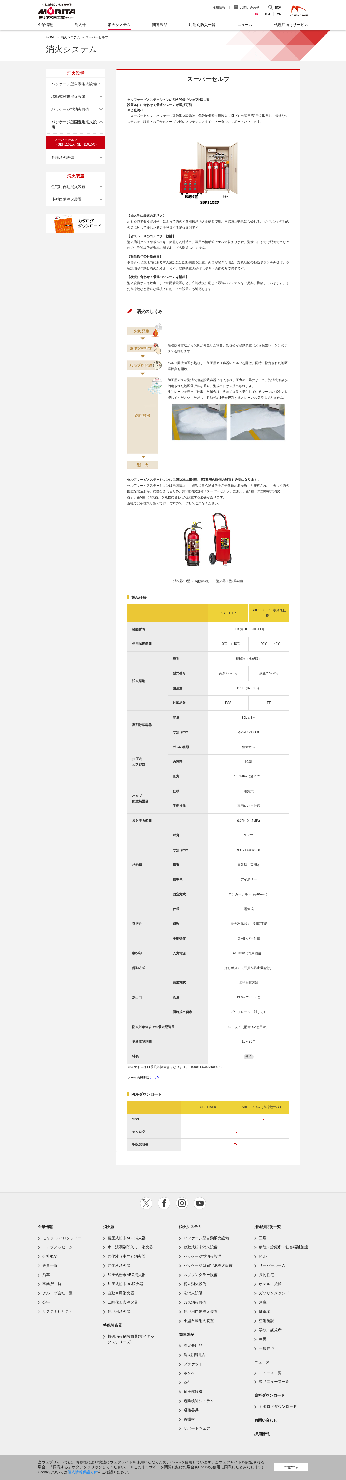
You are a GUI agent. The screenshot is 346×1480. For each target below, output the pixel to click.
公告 (46, 1302)
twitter (146, 1203)
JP (256, 14)
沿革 (46, 1275)
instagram (182, 1203)
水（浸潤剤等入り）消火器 (130, 1247)
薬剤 (187, 1382)
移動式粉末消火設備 (68, 96)
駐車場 (264, 1311)
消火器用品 (193, 1345)
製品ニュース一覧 (274, 1381)
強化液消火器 (119, 1265)
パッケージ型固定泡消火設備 (74, 124)
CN (279, 14)
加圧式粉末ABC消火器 (127, 1275)
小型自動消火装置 (66, 199)
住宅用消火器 (119, 1311)
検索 (278, 7)
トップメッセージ (57, 1247)
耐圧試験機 (193, 1391)
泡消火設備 (193, 1293)
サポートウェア (197, 1428)
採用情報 (218, 7)
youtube (200, 1203)
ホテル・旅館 (270, 1284)
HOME (51, 37)
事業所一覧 (51, 1284)
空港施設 (266, 1321)
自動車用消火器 (121, 1293)
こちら (154, 1078)
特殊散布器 (112, 1325)
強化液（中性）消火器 (126, 1256)
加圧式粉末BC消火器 (125, 1284)
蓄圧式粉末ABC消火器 (127, 1238)
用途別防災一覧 (267, 1227)
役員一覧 (50, 1265)
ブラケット (193, 1364)
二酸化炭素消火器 (123, 1302)
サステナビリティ (57, 1311)
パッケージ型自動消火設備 (74, 84)
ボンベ (189, 1373)
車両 (263, 1339)
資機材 (189, 1419)
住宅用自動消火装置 (68, 186)
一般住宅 (266, 1348)
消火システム (71, 37)
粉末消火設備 (195, 1284)
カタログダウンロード (278, 1406)
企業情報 (45, 1227)
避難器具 (191, 1410)
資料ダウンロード (269, 1395)
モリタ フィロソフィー (61, 1238)
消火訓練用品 (195, 1355)
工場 (263, 1238)
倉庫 (263, 1302)
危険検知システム (199, 1401)
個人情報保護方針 (83, 1472)
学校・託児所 (270, 1330)
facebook (164, 1203)
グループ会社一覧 (57, 1293)
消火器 (108, 1227)
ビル (263, 1256)
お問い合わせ (250, 7)
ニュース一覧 (270, 1373)
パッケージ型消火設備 (70, 109)
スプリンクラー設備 (201, 1275)
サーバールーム (272, 1265)
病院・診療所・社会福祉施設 (283, 1247)
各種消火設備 (62, 157)
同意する (291, 1467)
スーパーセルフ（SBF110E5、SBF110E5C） (76, 142)
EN (267, 14)
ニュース (262, 1362)
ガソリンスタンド (274, 1293)
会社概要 (50, 1256)
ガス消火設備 (195, 1302)
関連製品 (186, 1334)
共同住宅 (266, 1275)
